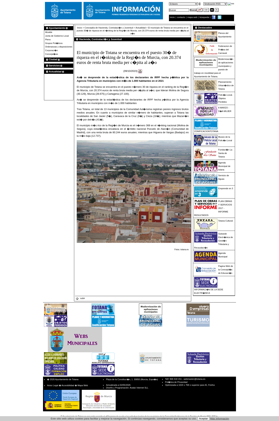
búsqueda (205, 17)
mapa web (192, 17)
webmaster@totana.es (194, 379)
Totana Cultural (225, 221)
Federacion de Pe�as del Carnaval (225, 49)
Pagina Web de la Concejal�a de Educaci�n (225, 269)
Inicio (80, 28)
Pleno (48, 39)
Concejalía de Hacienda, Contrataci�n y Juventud (108, 28)
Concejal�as (51, 54)
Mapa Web (83, 385)
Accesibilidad (67, 385)
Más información (219, 418)
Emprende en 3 (225, 188)
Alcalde (48, 32)
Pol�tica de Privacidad (176, 382)
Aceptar (203, 418)
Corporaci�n (51, 50)
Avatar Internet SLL (139, 388)
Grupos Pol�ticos (54, 43)
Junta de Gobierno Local (57, 36)
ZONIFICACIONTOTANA (206, 131)
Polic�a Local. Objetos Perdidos (225, 98)
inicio (173, 17)
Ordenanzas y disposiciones (58, 47)
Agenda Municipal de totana (224, 166)
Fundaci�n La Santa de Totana (225, 153)
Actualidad (141, 28)
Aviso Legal (52, 385)
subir (80, 298)
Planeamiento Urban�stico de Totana (226, 85)
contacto (181, 17)
